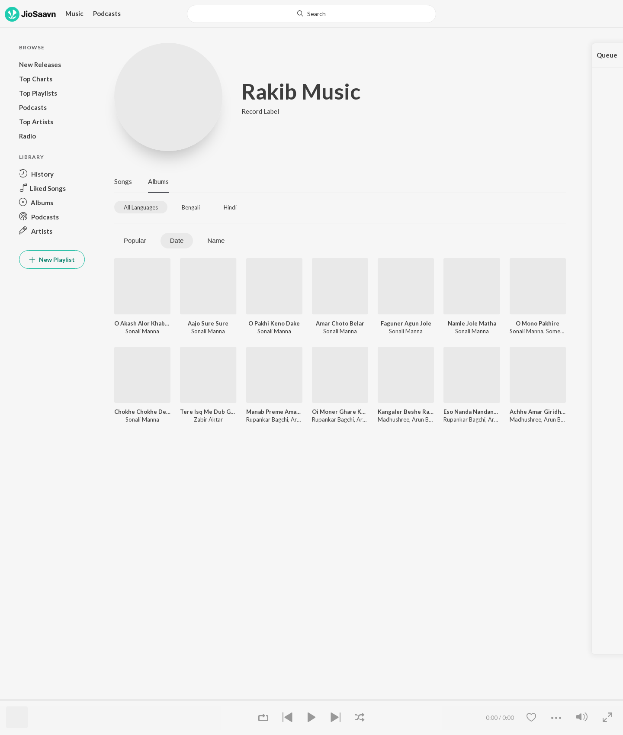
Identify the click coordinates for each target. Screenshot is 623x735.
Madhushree (393, 419)
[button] (52, 174)
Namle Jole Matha (472, 323)
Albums (158, 181)
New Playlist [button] (52, 259)
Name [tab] (216, 240)
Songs (123, 181)
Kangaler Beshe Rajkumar (406, 411)
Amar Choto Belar (340, 323)
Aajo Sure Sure (208, 323)
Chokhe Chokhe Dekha (142, 411)
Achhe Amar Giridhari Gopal (538, 411)
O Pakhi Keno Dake (274, 323)
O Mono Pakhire (537, 323)
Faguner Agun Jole (406, 323)
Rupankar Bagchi (267, 419)
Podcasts (107, 13)
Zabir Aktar (208, 419)
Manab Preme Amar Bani (274, 411)
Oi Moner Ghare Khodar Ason (340, 411)
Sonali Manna (142, 331)
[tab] (140, 207)
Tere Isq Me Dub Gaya (208, 411)
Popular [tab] (135, 240)
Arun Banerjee (429, 419)
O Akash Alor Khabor (142, 323)
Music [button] (74, 13)
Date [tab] (177, 240)
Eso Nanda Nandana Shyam (471, 411)
